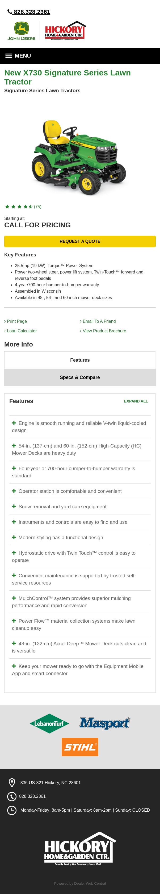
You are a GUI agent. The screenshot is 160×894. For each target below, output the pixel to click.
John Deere (23, 30)
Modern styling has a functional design (57, 537)
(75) (22, 206)
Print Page (15, 321)
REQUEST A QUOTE (80, 241)
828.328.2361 (28, 12)
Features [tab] (80, 360)
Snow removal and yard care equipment (59, 506)
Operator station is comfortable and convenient (67, 491)
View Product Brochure (103, 331)
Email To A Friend (98, 321)
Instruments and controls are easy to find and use (70, 522)
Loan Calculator (20, 331)
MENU (18, 56)
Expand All (136, 401)
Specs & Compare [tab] (80, 377)
